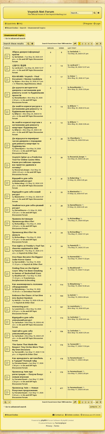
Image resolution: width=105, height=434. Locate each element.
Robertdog (19, 183)
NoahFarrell (20, 276)
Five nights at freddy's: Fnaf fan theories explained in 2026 (28, 247)
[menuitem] (19, 23)
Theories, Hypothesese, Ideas (29, 84)
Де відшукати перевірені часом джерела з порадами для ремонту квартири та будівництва (26, 142)
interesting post (20, 306)
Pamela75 (19, 251)
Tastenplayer (60, 423)
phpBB (43, 420)
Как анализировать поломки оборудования (27, 285)
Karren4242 (19, 262)
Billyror (18, 114)
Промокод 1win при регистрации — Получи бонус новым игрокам (27, 374)
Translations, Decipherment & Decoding (23, 279)
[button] (75, 43)
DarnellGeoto (20, 210)
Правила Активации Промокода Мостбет (23, 220)
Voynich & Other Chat (28, 253)
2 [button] (82, 43)
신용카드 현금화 (19, 65)
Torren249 (19, 352)
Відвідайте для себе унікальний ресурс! (23, 318)
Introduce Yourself (32, 291)
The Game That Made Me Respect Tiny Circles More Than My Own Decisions (27, 347)
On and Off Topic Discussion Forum (24, 101)
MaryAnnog (19, 289)
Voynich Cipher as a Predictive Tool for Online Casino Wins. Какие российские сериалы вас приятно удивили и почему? (27, 162)
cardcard (19, 68)
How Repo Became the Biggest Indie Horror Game (27, 258)
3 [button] (85, 43)
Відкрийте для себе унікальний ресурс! (22, 179)
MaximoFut (19, 197)
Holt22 (17, 300)
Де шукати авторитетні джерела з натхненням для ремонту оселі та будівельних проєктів (28, 91)
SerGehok (19, 57)
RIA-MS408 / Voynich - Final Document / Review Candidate (27, 77)
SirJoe (17, 81)
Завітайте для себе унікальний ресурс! (22, 332)
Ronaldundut (20, 98)
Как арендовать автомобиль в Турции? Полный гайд (27, 359)
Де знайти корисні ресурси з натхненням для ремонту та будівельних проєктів (27, 109)
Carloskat (19, 322)
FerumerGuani (21, 363)
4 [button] (88, 43)
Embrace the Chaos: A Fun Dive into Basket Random (27, 296)
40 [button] (97, 43)
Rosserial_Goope (22, 170)
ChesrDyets (20, 148)
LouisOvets (19, 309)
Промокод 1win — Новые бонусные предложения (25, 389)
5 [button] (91, 43)
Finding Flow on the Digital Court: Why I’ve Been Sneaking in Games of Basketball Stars (27, 271)
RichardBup (20, 224)
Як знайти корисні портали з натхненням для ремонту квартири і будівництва (27, 125)
